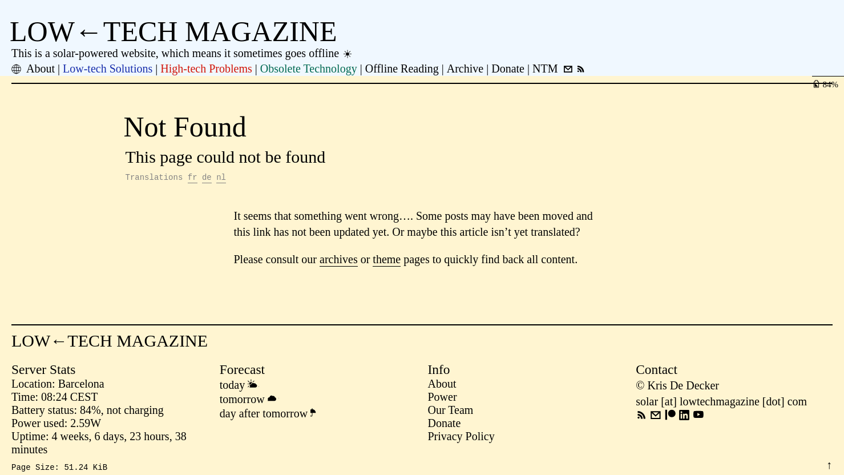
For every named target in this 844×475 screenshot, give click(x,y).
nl (221, 178)
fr (192, 178)
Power (442, 398)
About (442, 385)
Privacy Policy (461, 438)
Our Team (451, 411)
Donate (444, 424)
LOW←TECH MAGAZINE (173, 31)
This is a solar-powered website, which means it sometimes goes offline (182, 53)
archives (339, 261)
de (207, 178)
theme (387, 261)
